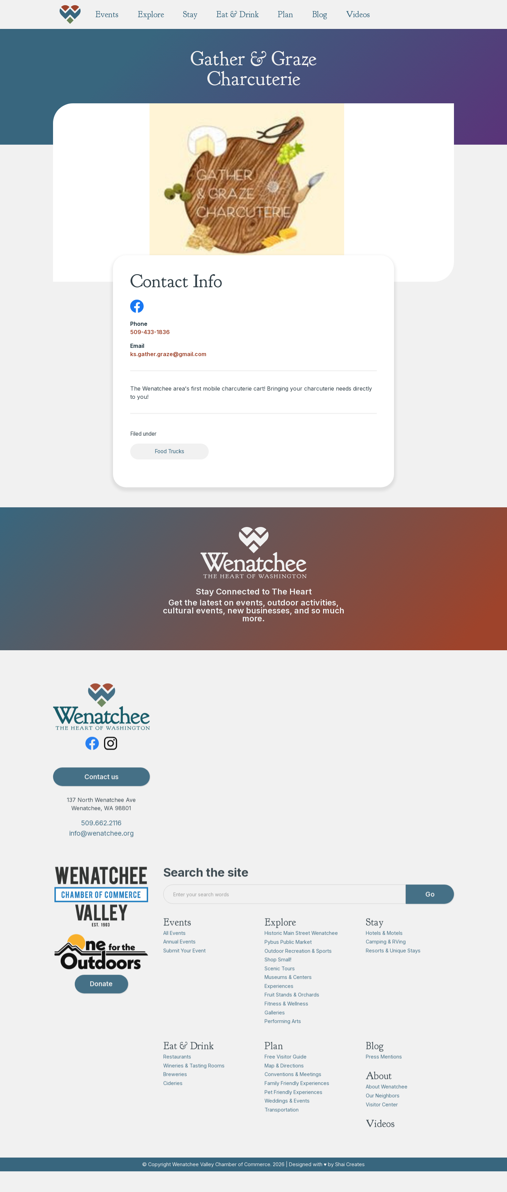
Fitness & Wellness (286, 1016)
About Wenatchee (386, 1100)
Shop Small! (278, 972)
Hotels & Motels (384, 946)
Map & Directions (284, 1078)
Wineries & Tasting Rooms (194, 1078)
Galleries (275, 1025)
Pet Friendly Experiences (293, 1105)
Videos (380, 1136)
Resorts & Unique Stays (393, 963)
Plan (274, 1059)
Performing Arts (283, 1034)
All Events (174, 946)
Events (177, 935)
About (379, 1089)
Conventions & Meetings (293, 1087)
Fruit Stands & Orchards (292, 1008)
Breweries (175, 1087)
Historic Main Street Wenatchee (301, 946)
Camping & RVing (386, 954)
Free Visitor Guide (286, 1069)
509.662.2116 (101, 836)
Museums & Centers (288, 990)
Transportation (282, 1123)
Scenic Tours (280, 981)
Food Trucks (169, 451)
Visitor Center (382, 1117)
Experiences (279, 999)
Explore (280, 935)
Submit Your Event (184, 963)
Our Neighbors (383, 1108)
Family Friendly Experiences (297, 1096)
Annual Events (179, 954)
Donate (101, 997)
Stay (375, 935)
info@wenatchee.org (101, 846)
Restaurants (177, 1069)
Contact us (101, 790)
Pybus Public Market (288, 955)
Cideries (173, 1096)
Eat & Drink (188, 1059)
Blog (375, 1059)
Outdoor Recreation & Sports (298, 964)
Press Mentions (384, 1069)
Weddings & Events (287, 1114)
